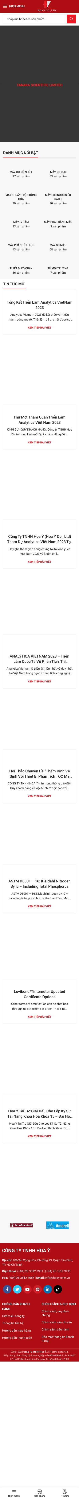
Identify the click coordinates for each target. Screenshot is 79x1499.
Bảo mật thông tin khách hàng (58, 1338)
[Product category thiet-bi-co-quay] (21, 266)
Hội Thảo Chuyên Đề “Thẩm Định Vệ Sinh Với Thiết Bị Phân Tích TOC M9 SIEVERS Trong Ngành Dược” (39, 776)
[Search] (39, 19)
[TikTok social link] (58, 1289)
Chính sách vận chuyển (57, 1322)
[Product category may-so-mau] (58, 243)
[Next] (75, 83)
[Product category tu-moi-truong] (58, 266)
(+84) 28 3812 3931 (30, 1271)
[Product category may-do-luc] (58, 170)
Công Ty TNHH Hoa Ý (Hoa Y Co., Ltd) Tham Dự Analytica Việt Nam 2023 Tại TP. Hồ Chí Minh (39, 541)
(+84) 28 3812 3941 (58, 1271)
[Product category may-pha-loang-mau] (58, 220)
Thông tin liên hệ (12, 1323)
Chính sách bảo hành (55, 1329)
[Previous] (4, 83)
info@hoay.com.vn (57, 1277)
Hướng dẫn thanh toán (17, 1337)
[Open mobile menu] (14, 6)
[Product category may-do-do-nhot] (21, 170)
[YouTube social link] (27, 1289)
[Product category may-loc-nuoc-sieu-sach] (58, 195)
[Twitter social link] (17, 1289)
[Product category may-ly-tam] (21, 220)
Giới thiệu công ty (13, 1316)
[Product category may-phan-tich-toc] (21, 243)
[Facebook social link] (7, 1289)
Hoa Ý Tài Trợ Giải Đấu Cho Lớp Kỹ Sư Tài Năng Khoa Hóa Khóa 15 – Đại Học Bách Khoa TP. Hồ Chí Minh (39, 1116)
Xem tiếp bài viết (39, 327)
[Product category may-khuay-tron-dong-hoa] (21, 195)
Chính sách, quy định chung (55, 1313)
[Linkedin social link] (47, 1289)
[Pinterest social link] (37, 1289)
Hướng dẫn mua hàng (16, 1330)
